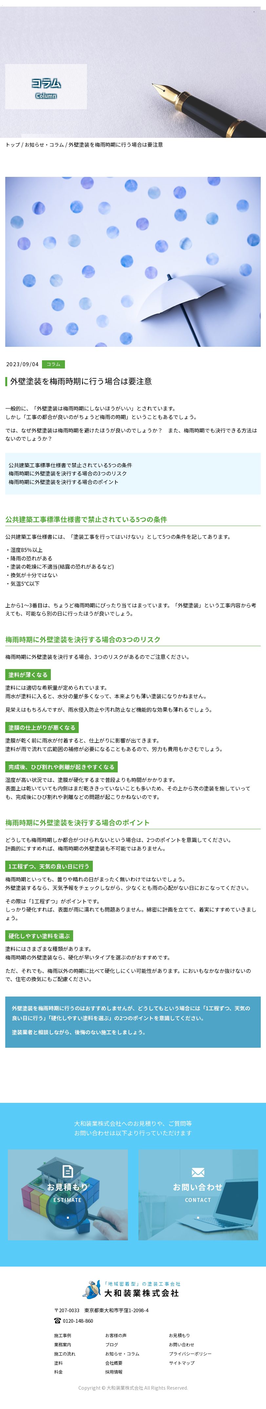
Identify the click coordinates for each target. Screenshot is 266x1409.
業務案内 (62, 1355)
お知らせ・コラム (44, 144)
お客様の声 (116, 1345)
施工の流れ (64, 1364)
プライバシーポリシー (190, 1364)
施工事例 (62, 1345)
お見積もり (179, 1345)
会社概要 (113, 1373)
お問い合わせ (181, 1355)
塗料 (58, 1373)
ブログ (111, 1355)
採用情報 (113, 1382)
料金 (58, 1382)
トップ (12, 144)
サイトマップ (181, 1373)
